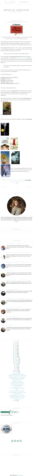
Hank (22, 47)
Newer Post (29, 186)
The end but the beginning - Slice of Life (17, 396)
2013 (15, 355)
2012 (15, 356)
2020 (16, 345)
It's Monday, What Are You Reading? (17, 378)
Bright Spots (9, 271)
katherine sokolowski (16, 9)
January (16, 372)
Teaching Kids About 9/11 (12, 289)
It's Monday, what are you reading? (17, 382)
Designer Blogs (20, 475)
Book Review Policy (24, 1)
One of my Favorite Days (12, 316)
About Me (13, 1)
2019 (16, 346)
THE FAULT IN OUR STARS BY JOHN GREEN (17, 375)
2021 (16, 343)
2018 (16, 348)
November (16, 359)
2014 (15, 353)
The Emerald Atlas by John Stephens (17, 388)
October (16, 360)
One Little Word (17, 399)
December (16, 357)
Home (5, 1)
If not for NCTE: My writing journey (15, 243)
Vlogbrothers (24, 58)
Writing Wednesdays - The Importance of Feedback (18, 280)
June (16, 366)
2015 (15, 352)
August (16, 363)
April (16, 368)
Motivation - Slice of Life (17, 381)
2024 (16, 342)
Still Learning (9, 325)
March (16, 370)
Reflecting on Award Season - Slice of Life (17, 377)
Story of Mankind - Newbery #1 (17, 384)
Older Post (3, 186)
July (16, 364)
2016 (16, 350)
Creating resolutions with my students (17, 395)
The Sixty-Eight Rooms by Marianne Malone (17, 392)
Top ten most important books (17, 385)
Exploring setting (17, 386)
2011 (16, 400)
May (16, 367)
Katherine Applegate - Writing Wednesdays (16, 298)
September (16, 361)
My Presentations (23, 2)
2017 (16, 349)
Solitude (17, 389)
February (16, 371)
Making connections (17, 393)
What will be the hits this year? (14, 307)
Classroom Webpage (10, 2)
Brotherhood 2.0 (18, 58)
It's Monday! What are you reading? (17, 374)
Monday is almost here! (17, 379)
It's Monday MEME (18, 181)
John (18, 47)
